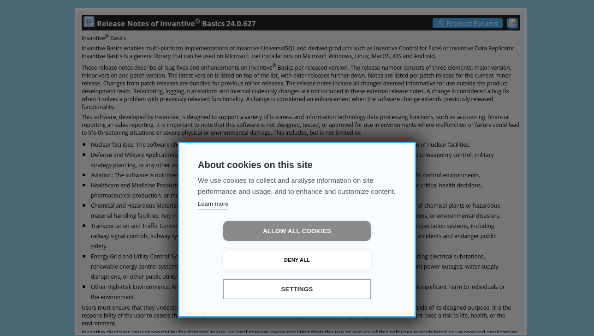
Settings (297, 289)
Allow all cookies (244, 260)
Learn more (213, 232)
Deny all (350, 260)
